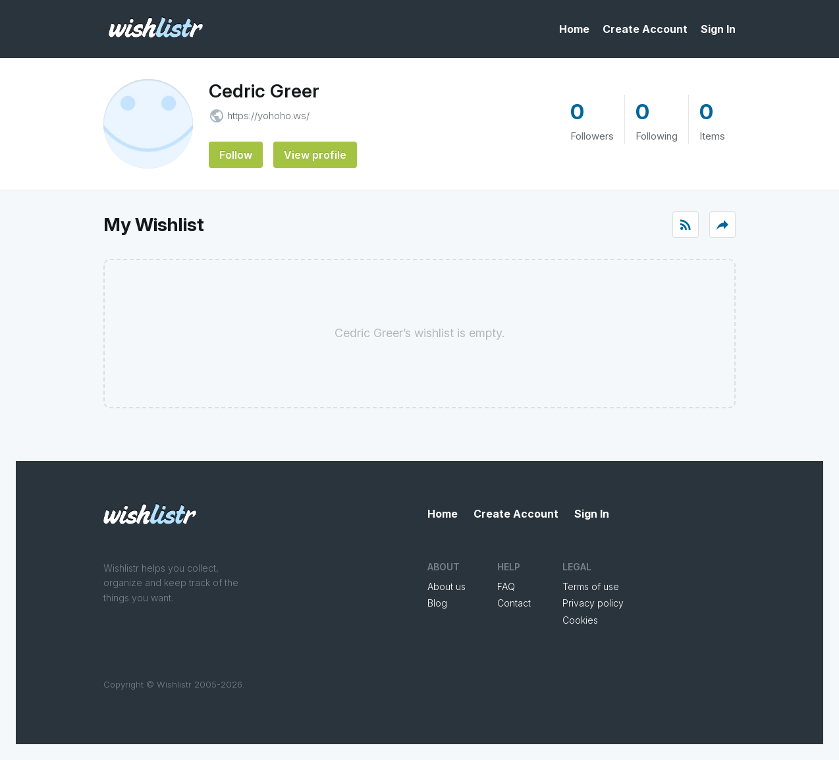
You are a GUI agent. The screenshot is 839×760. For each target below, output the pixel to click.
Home (574, 29)
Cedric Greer (264, 91)
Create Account (645, 29)
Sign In (718, 29)
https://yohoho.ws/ (268, 115)
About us (446, 586)
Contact (514, 603)
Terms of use (590, 586)
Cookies (580, 620)
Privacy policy (593, 603)
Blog (437, 603)
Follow (235, 154)
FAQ (506, 586)
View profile (315, 154)
